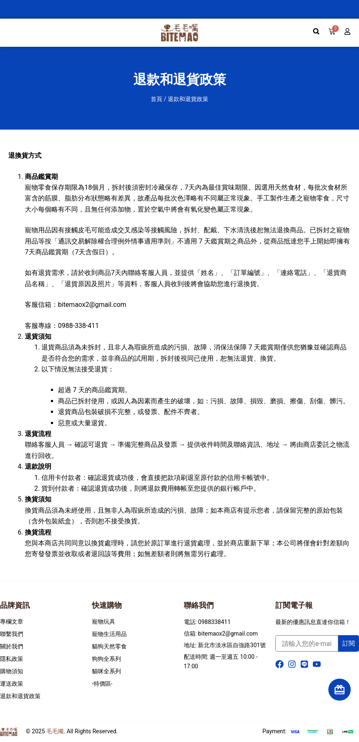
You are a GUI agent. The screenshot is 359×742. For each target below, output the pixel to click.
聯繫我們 (11, 634)
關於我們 (11, 646)
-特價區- (102, 683)
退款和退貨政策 (20, 696)
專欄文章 (11, 621)
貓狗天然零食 (109, 646)
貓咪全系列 (106, 671)
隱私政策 (11, 658)
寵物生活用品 (109, 634)
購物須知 (11, 671)
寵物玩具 (103, 621)
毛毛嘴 (55, 731)
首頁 (156, 99)
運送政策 (11, 683)
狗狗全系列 (106, 658)
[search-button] (316, 31)
